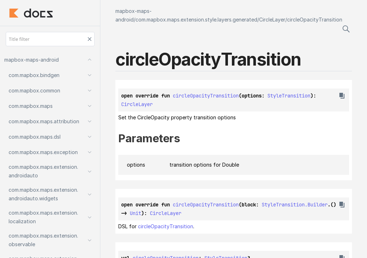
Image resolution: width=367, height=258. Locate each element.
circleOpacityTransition (314, 19)
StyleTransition (288, 95)
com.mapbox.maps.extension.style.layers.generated (196, 19)
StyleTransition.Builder (295, 204)
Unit (135, 213)
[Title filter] (50, 39)
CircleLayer (272, 19)
